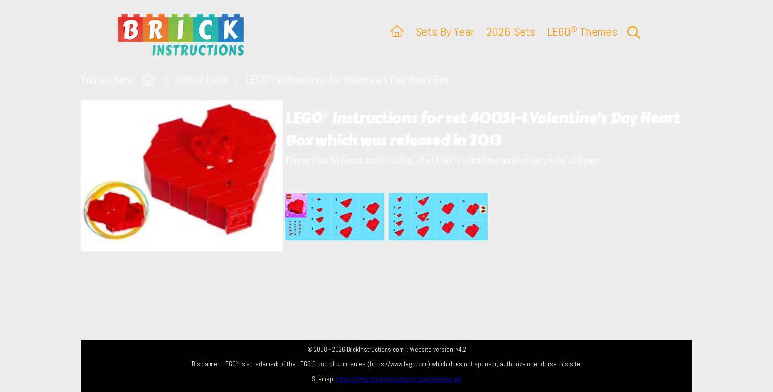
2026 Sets (510, 31)
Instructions (201, 80)
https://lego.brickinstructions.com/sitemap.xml (399, 379)
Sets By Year (445, 31)
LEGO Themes (582, 31)
